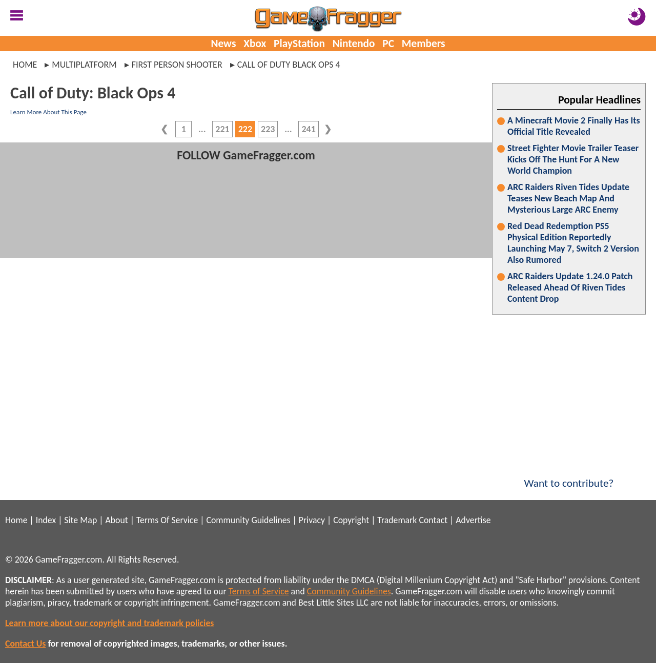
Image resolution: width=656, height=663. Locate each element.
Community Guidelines (248, 520)
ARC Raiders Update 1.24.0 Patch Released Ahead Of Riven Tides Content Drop (569, 287)
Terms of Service (259, 591)
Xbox (254, 43)
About (116, 520)
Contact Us (25, 643)
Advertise (473, 520)
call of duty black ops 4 (288, 64)
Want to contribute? (569, 476)
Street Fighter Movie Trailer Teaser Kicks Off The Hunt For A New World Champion (573, 159)
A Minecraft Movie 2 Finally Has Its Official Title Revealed (573, 126)
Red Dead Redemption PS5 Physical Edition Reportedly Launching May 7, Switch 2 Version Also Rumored (573, 242)
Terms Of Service (167, 520)
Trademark (397, 520)
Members (423, 43)
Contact (433, 520)
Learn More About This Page (48, 112)
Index (46, 520)
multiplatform (84, 64)
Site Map (80, 520)
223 (268, 129)
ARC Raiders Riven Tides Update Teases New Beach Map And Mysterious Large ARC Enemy (568, 198)
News (223, 43)
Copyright (351, 520)
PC (388, 43)
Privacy (312, 520)
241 (308, 129)
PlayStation (299, 43)
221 (222, 129)
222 (245, 129)
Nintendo (354, 43)
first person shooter (177, 64)
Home (25, 64)
